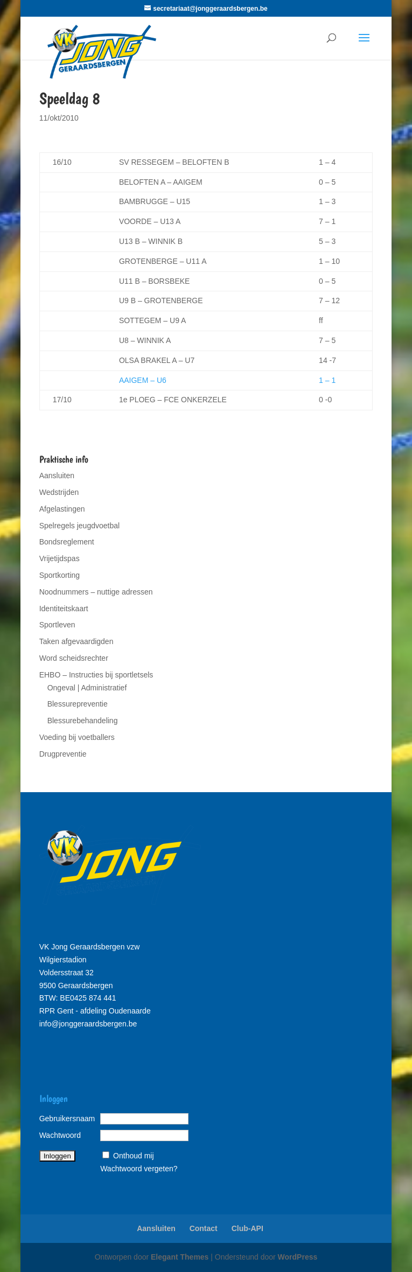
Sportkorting (59, 575)
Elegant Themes (179, 1257)
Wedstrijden (59, 492)
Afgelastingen (62, 509)
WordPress (298, 1257)
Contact (204, 1228)
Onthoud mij (133, 1155)
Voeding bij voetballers (77, 737)
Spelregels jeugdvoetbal (79, 525)
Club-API (247, 1228)
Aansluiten (56, 475)
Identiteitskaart (63, 608)
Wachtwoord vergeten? (138, 1168)
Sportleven (57, 624)
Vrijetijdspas (59, 558)
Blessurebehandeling (82, 720)
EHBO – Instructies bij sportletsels (96, 674)
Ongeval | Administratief (87, 687)
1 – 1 (327, 380)
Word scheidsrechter (73, 658)
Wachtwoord (60, 1135)
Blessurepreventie (77, 704)
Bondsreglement (66, 541)
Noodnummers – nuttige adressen (96, 592)
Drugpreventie (63, 754)
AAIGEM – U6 (142, 380)
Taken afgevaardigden (76, 641)
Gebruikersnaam (67, 1118)
